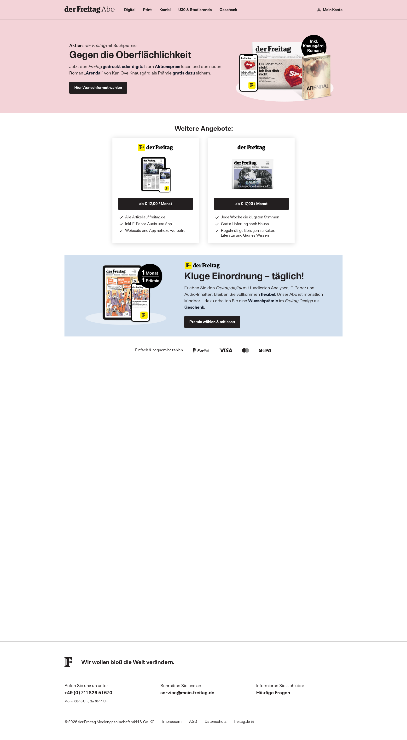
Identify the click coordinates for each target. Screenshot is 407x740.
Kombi (165, 9)
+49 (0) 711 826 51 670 (88, 692)
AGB (193, 721)
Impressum (171, 721)
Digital (129, 9)
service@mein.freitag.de (187, 692)
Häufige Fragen (273, 692)
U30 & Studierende (195, 9)
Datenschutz (216, 721)
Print (147, 9)
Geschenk (228, 9)
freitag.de (244, 721)
